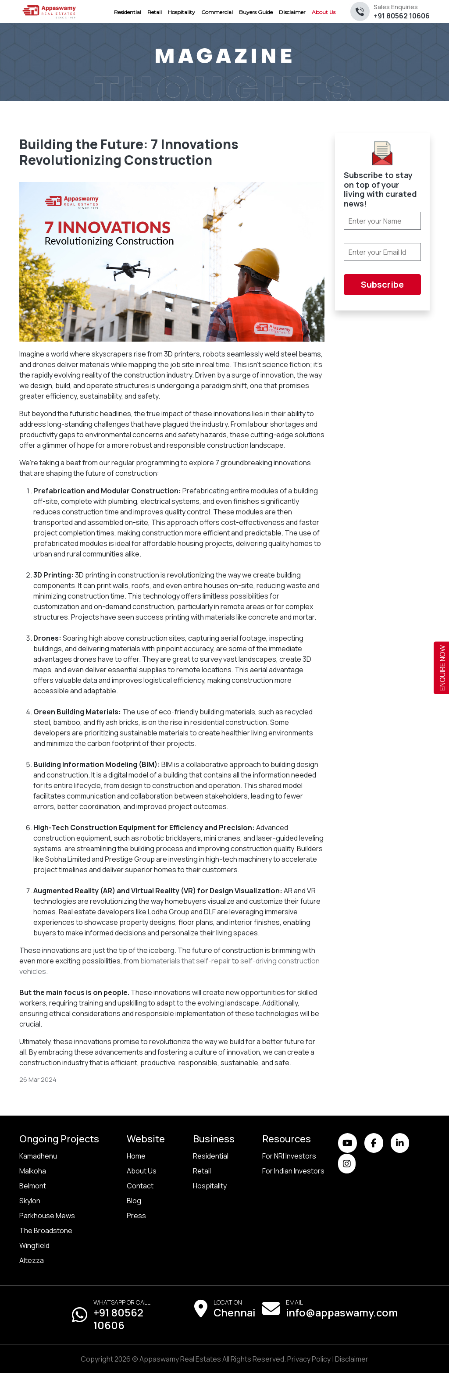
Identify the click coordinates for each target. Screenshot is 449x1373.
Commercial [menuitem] (217, 12)
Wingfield (34, 1245)
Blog (134, 1200)
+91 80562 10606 (402, 12)
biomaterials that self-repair (185, 961)
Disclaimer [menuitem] (292, 12)
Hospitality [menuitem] (181, 12)
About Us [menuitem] (323, 12)
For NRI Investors (289, 1156)
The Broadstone (45, 1230)
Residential (210, 1156)
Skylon (29, 1200)
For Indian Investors (293, 1171)
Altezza (31, 1260)
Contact (140, 1186)
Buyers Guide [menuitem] (256, 12)
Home (136, 1156)
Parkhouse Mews (47, 1215)
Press (136, 1215)
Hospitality (210, 1186)
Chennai (234, 1312)
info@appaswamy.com (342, 1312)
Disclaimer (351, 1359)
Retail (202, 1171)
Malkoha (32, 1171)
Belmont (32, 1186)
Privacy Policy (309, 1359)
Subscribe (382, 284)
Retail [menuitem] (154, 12)
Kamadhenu (38, 1156)
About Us (142, 1171)
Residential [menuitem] (127, 12)
